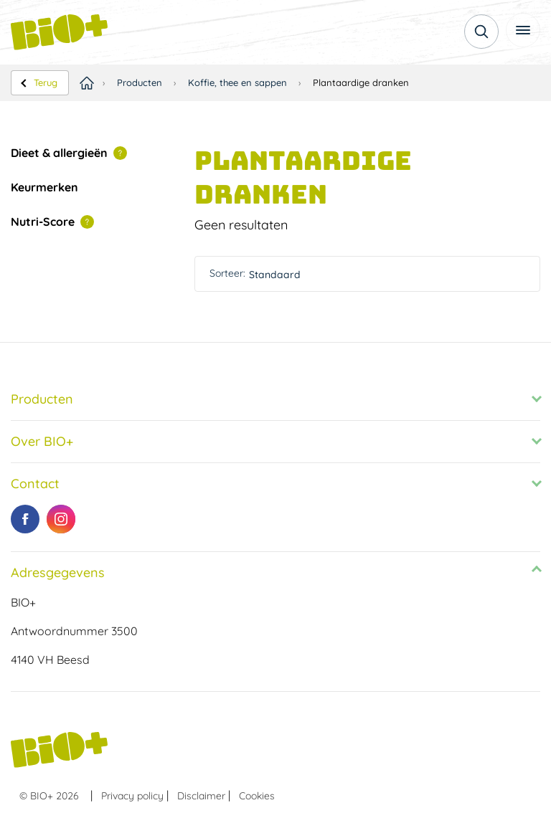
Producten (139, 82)
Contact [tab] (35, 483)
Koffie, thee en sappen (237, 82)
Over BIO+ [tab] (42, 441)
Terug (45, 82)
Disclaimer (201, 795)
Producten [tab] (42, 399)
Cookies (257, 795)
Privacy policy (132, 795)
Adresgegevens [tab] (58, 572)
